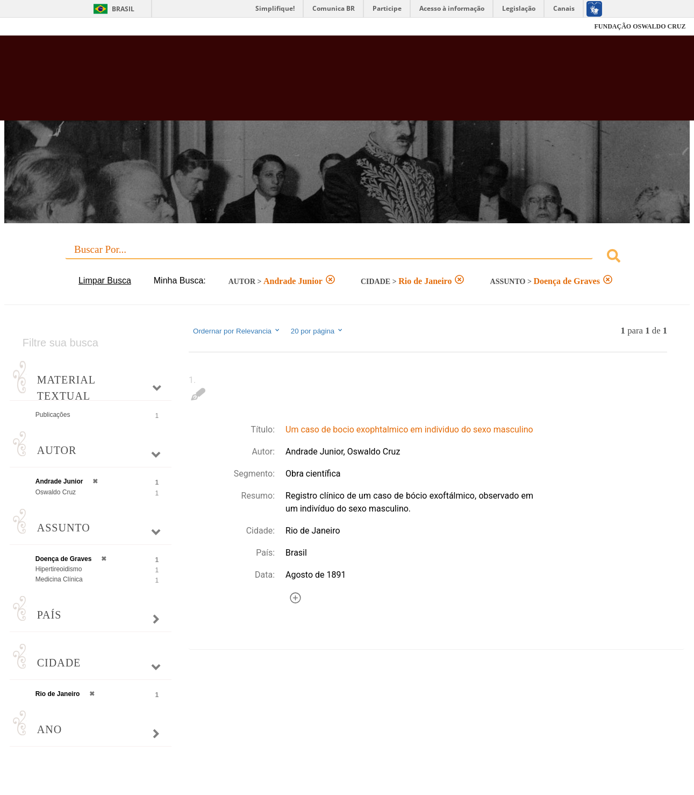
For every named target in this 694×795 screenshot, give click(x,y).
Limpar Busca (104, 280)
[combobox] (347, 257)
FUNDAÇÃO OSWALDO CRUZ (639, 26)
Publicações (52, 414)
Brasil (123, 8)
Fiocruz (35, 27)
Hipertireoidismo (58, 569)
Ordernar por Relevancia (237, 330)
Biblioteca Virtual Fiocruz (303, 83)
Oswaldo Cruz (55, 492)
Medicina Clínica (59, 579)
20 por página (317, 330)
